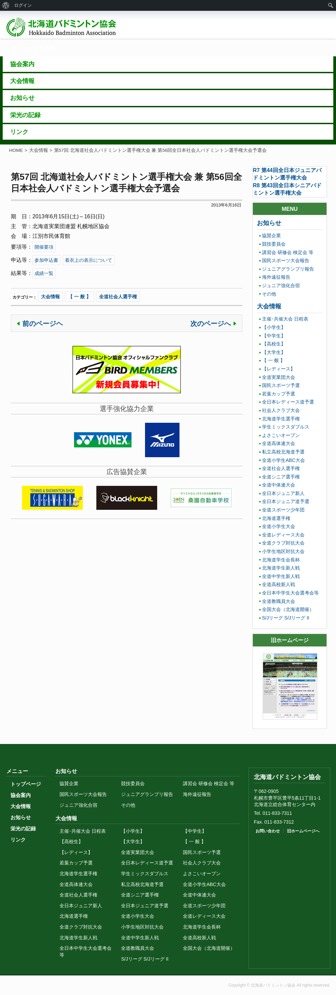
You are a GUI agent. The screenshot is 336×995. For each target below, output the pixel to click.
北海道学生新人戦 (281, 568)
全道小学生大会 (278, 526)
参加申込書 (46, 260)
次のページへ (210, 323)
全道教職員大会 (278, 601)
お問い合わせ (268, 831)
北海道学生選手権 (281, 418)
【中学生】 (274, 335)
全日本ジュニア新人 (283, 493)
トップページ (25, 784)
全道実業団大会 (278, 377)
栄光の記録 (23, 828)
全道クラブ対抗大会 (283, 543)
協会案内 (20, 795)
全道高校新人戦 (278, 584)
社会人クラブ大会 (281, 410)
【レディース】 (278, 368)
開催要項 (43, 247)
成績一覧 (43, 273)
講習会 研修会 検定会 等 (287, 252)
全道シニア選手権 (281, 476)
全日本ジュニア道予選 (285, 501)
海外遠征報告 (276, 277)
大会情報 (38, 150)
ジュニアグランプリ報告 (288, 269)
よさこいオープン (281, 435)
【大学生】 (274, 352)
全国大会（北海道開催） (288, 609)
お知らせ (269, 223)
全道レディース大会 (283, 534)
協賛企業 (271, 235)
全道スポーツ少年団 (283, 510)
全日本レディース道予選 (288, 402)
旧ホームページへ (303, 831)
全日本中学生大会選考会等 (290, 593)
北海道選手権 (276, 518)
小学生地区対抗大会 (283, 551)
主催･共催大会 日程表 (285, 319)
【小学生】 (274, 327)
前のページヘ (42, 323)
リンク (18, 839)
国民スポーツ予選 (281, 385)
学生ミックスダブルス (285, 427)
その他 (269, 294)
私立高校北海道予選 (283, 451)
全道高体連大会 (278, 443)
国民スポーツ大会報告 (285, 260)
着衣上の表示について (88, 260)
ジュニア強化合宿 (281, 285)
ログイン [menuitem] (23, 5)
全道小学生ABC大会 (283, 460)
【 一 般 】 (79, 296)
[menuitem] (6, 5)
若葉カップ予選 (278, 393)
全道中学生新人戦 (281, 576)
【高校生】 (274, 344)
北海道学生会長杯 (281, 559)
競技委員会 (274, 244)
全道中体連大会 (278, 485)
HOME (16, 150)
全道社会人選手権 (118, 296)
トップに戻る (283, 750)
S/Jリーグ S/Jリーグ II (285, 617)
